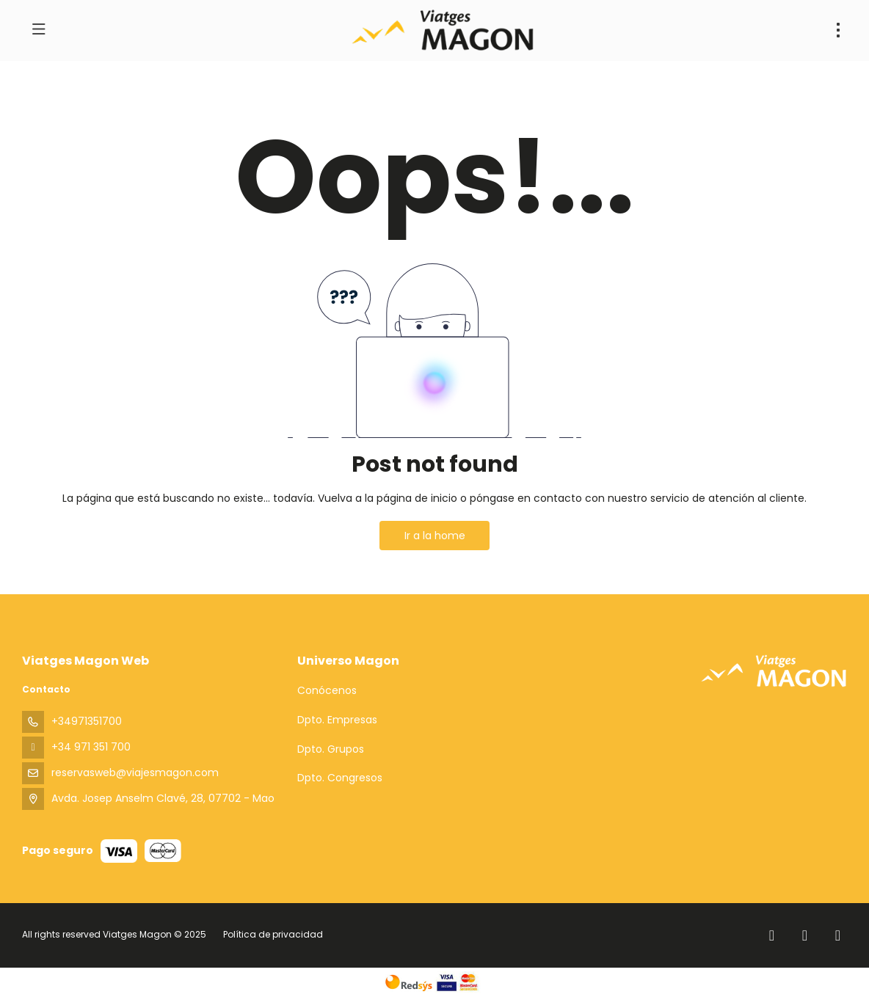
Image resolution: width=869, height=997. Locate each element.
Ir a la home (434, 535)
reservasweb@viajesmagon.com (135, 772)
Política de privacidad (273, 934)
